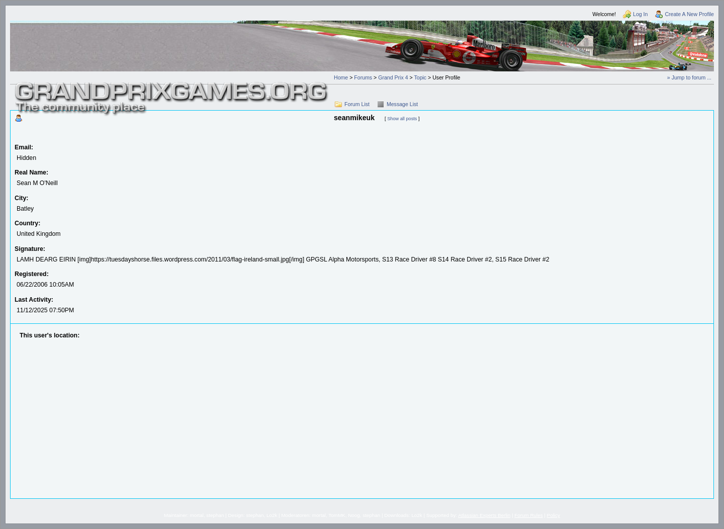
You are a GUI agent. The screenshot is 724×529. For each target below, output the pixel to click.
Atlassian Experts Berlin (484, 515)
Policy (553, 515)
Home (341, 77)
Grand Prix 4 (393, 77)
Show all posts (402, 118)
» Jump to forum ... (689, 77)
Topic (420, 77)
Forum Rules (528, 515)
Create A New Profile (689, 14)
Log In (640, 14)
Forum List (357, 104)
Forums (363, 77)
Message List (402, 104)
